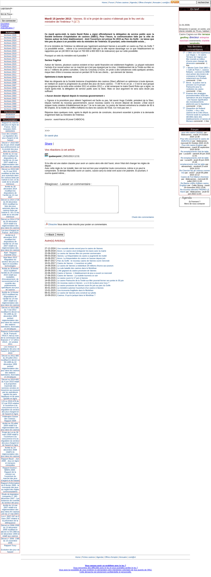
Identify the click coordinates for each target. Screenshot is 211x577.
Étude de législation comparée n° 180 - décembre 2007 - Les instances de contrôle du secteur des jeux (10, 498)
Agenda (133, 2)
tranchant (184, 40)
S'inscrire (52, 230)
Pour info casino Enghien (192, 145)
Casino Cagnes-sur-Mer (190, 34)
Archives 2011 (10, 75)
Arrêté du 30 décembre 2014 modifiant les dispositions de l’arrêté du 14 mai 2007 (10, 192)
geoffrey (184, 37)
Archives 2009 (10, 80)
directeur (194, 37)
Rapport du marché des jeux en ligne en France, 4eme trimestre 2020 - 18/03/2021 (10, 127)
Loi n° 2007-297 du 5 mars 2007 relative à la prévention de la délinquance (10, 519)
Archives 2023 (10, 43)
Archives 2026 (10, 35)
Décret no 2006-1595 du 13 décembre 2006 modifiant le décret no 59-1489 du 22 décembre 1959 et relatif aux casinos (10, 530)
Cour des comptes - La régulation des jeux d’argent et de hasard (10, 137)
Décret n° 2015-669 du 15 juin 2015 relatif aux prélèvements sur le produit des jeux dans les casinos (10, 147)
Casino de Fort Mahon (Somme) (194, 177)
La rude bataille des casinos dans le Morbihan (77, 273)
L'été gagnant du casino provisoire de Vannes (76, 276)
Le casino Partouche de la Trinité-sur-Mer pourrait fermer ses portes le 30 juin (90, 286)
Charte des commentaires (143, 222)
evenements (195, 40)
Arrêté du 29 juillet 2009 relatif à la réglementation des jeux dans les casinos (10, 426)
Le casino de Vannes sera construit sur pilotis (76, 298)
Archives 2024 (10, 40)
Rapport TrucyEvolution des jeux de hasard (10, 548)
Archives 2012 (10, 72)
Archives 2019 (10, 54)
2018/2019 (10, 114)
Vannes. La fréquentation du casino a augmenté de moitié (82, 261)
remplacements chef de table (192, 164)
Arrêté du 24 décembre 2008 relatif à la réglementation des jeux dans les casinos (10, 452)
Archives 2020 (10, 51)
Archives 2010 (10, 77)
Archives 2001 (10, 101)
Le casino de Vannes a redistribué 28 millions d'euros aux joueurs (85, 271)
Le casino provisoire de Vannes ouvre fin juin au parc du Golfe (83, 291)
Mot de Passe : (7, 14)
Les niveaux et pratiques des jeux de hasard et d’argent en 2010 (10, 350)
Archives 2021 (10, 48)
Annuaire (157, 2)
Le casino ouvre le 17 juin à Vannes (72, 283)
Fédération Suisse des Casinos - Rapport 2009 (10, 418)
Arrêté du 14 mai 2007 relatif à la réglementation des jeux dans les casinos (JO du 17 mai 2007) (10, 509)
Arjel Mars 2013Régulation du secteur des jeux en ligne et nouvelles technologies (10, 261)
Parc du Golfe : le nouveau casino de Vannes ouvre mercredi (83, 266)
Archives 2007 (10, 85)
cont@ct (166, 2)
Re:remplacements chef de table (195, 151)
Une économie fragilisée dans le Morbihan (75, 296)
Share (48, 143)
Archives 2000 (10, 104)
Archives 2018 (10, 56)
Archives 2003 (10, 96)
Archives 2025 (10, 38)
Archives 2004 (10, 93)
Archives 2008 (10, 83)
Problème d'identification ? (7, 27)
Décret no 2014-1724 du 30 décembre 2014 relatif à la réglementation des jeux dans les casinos (10, 223)
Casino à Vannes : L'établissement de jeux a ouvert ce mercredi (84, 278)
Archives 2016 (10, 61)
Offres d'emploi (144, 2)
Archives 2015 (10, 64)
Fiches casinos (122, 2)
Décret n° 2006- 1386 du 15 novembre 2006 (10, 541)
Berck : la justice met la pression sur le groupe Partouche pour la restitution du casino (196, 86)
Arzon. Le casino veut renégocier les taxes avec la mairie (81, 256)
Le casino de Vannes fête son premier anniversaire (79, 259)
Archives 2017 (10, 59)
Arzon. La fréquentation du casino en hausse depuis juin (81, 264)
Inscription (5, 24)
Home (104, 2)
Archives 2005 (10, 91)
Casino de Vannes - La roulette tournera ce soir (77, 281)
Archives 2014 (10, 67)
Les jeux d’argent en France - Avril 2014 (10, 231)
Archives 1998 (10, 109)
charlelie (206, 40)
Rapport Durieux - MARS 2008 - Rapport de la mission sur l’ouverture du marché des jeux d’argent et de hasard (10, 474)
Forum (111, 2)
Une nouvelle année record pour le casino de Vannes (80, 254)
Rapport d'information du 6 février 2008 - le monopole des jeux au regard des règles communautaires (10, 487)
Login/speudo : (7, 8)
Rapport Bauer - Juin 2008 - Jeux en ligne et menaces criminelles (10, 462)
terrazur (206, 34)
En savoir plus (51, 135)
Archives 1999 (10, 106)
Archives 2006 (10, 88)
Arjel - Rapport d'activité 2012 (10, 254)
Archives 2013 (10, 69)
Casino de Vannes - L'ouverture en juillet (74, 268)
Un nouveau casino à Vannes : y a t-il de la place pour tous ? (83, 288)
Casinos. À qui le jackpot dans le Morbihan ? (76, 301)
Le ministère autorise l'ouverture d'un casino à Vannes (80, 293)
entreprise (204, 37)
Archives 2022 (10, 46)
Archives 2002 (10, 98)
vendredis (195, 43)
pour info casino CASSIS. (192, 132)
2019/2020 (10, 117)
